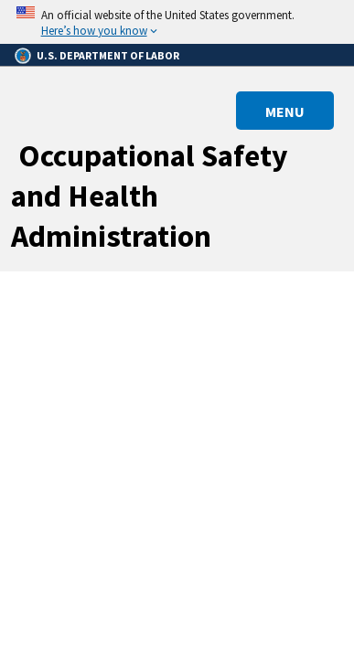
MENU (285, 111)
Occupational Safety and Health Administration (149, 195)
